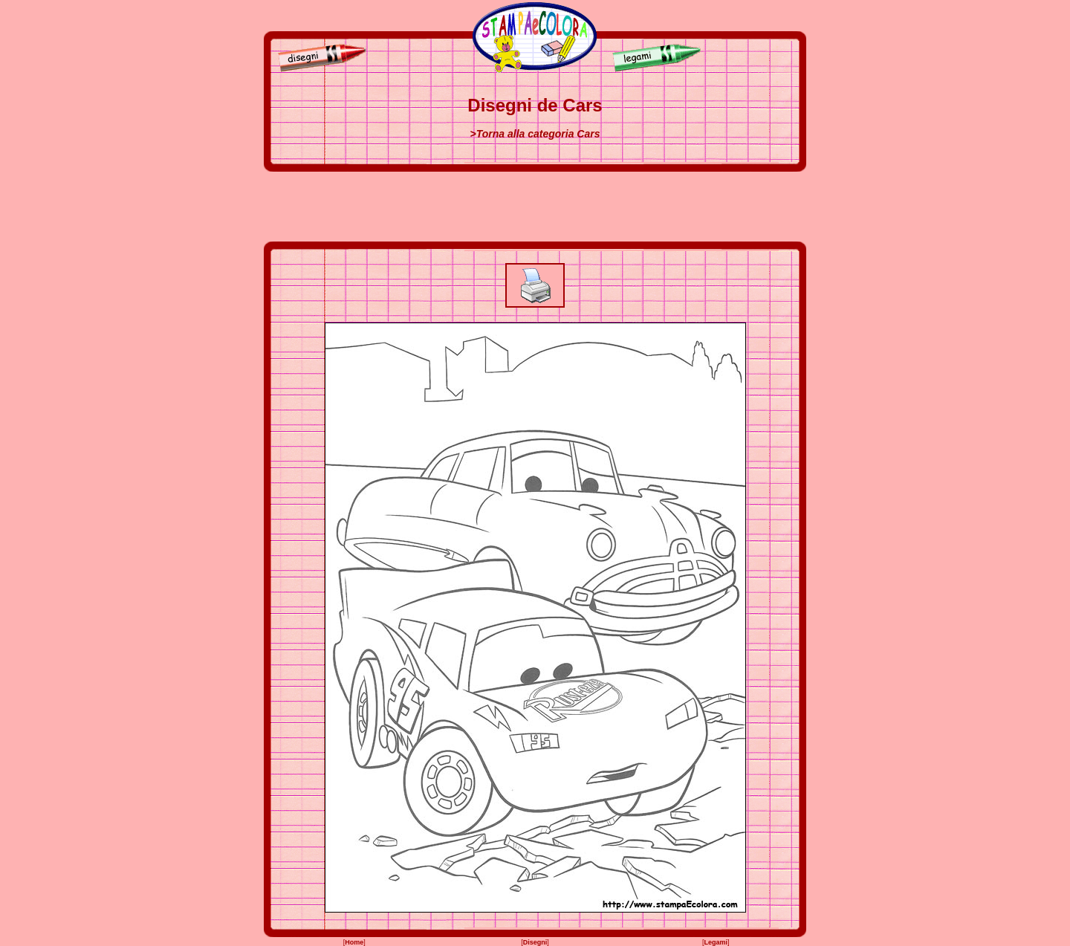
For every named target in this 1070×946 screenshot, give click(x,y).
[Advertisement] (535, 206)
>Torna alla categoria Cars (535, 134)
